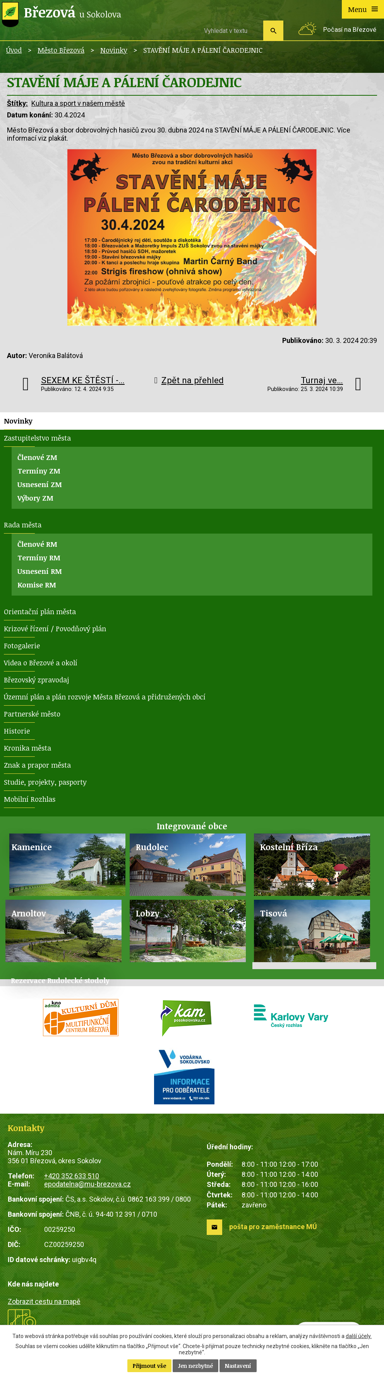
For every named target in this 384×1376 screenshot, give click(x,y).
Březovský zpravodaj (36, 679)
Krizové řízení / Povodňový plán (55, 628)
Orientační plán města (40, 611)
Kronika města (27, 748)
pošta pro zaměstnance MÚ (273, 1227)
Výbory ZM (35, 498)
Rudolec (152, 846)
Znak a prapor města (37, 765)
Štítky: (17, 103)
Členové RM (37, 544)
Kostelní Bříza (289, 846)
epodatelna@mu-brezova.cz (87, 1184)
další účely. (359, 1336)
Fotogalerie (22, 645)
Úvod (14, 50)
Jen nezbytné (195, 1365)
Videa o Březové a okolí (40, 662)
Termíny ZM (38, 470)
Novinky (113, 50)
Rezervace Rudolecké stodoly (60, 980)
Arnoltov (29, 913)
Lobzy (147, 913)
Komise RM (36, 584)
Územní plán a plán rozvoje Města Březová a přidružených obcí (105, 696)
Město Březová (61, 50)
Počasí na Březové (349, 29)
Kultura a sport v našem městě (78, 103)
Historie (17, 730)
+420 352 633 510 (71, 1176)
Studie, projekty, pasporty (45, 782)
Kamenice (32, 846)
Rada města (22, 524)
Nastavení (238, 1365)
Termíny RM (38, 557)
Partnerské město (32, 713)
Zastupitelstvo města (37, 438)
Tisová (273, 913)
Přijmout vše (149, 1365)
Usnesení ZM (39, 484)
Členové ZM (37, 457)
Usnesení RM (39, 571)
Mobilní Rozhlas (29, 799)
